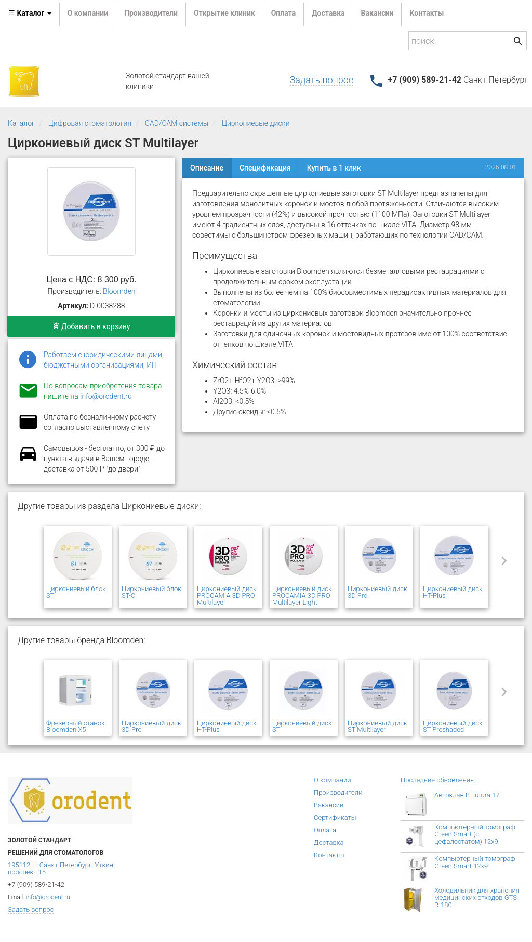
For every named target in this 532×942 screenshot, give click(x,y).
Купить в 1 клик (334, 168)
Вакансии (377, 13)
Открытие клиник (224, 13)
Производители (151, 13)
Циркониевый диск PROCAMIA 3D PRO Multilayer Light (302, 595)
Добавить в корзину (91, 326)
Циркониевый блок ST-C (151, 592)
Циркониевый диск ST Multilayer (377, 726)
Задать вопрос (321, 79)
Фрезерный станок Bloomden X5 (75, 726)
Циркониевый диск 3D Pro (377, 592)
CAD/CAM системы (176, 123)
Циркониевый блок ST (76, 592)
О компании (88, 13)
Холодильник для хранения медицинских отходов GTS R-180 (477, 897)
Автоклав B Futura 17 (466, 795)
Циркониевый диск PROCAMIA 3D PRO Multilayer (227, 595)
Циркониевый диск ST (302, 726)
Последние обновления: (438, 780)
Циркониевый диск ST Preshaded (453, 726)
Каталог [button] (29, 13)
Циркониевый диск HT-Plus (453, 592)
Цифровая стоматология (89, 123)
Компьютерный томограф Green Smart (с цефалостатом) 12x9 (474, 834)
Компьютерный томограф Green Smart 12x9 (474, 862)
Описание (206, 168)
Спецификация (265, 168)
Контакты (426, 13)
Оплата (283, 13)
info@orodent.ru (105, 396)
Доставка (328, 13)
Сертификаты (335, 817)
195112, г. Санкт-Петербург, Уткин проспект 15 (60, 868)
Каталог (21, 123)
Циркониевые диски (256, 123)
